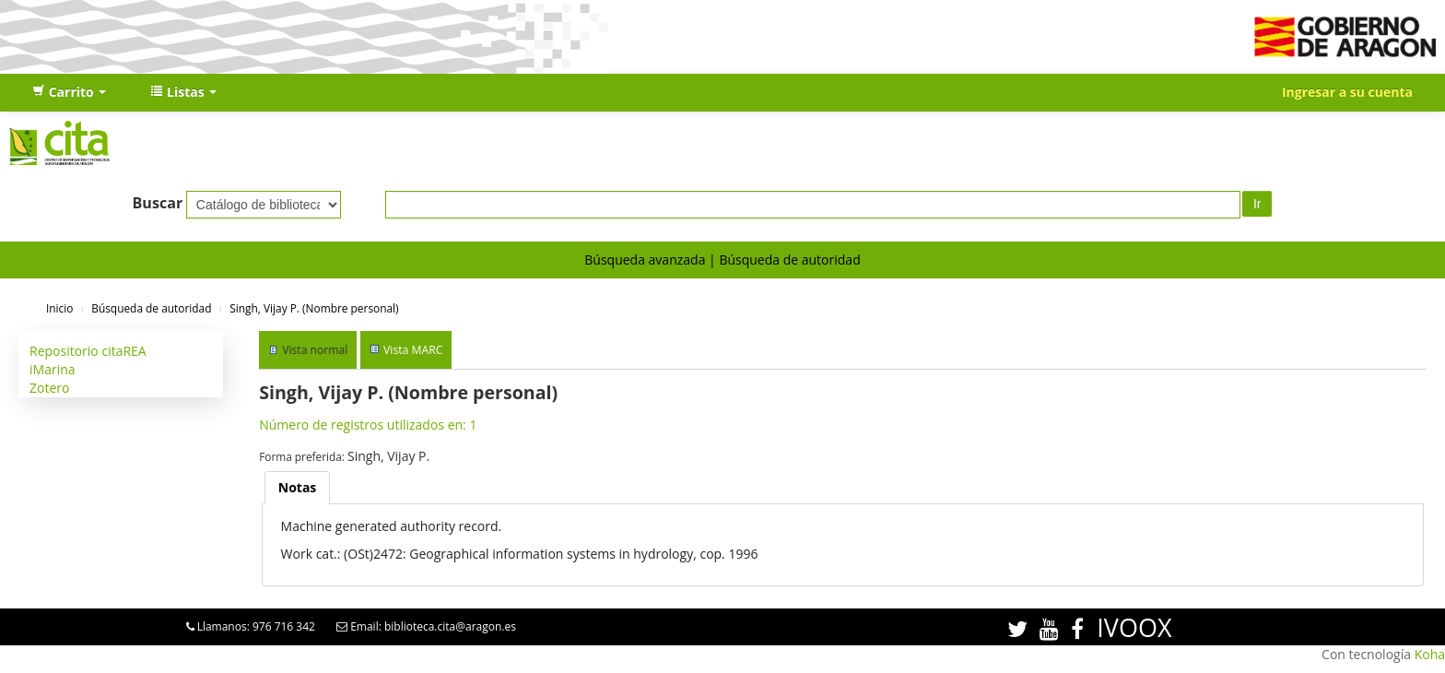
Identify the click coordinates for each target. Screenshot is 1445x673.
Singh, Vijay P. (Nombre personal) (313, 308)
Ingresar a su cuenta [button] (1347, 91)
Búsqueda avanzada (644, 259)
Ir (1257, 203)
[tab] (297, 487)
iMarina (52, 369)
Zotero (49, 387)
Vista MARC (412, 350)
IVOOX (1134, 627)
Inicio (59, 308)
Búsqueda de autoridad (789, 259)
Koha (1430, 654)
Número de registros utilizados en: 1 (367, 424)
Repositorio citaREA (88, 351)
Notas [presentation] (297, 487)
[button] (69, 92)
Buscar (158, 203)
